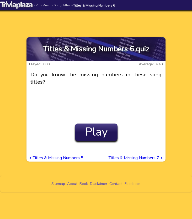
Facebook (133, 183)
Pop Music (42, 5)
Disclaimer (98, 183)
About (72, 183)
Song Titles (61, 5)
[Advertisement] (96, 20)
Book (83, 183)
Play (96, 132)
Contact (115, 183)
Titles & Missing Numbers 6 (93, 5)
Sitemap (58, 183)
